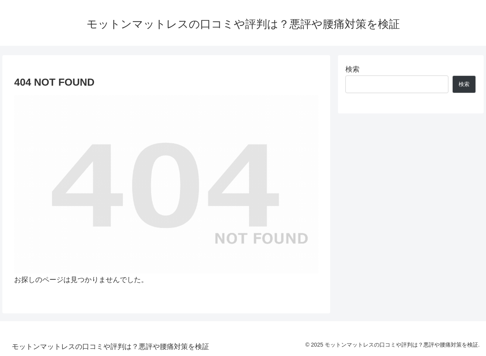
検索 (352, 69)
